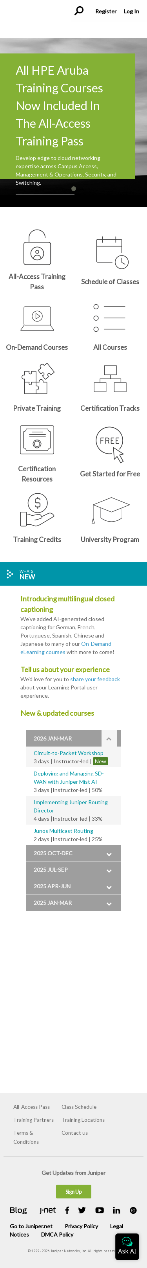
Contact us (75, 1133)
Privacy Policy (81, 1226)
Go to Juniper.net (31, 1226)
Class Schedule (79, 1107)
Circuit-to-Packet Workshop (68, 753)
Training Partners (33, 1120)
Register (105, 11)
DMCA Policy (57, 1234)
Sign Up (73, 1192)
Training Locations (83, 1120)
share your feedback (95, 679)
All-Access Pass (31, 1107)
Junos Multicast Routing (63, 830)
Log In (131, 11)
